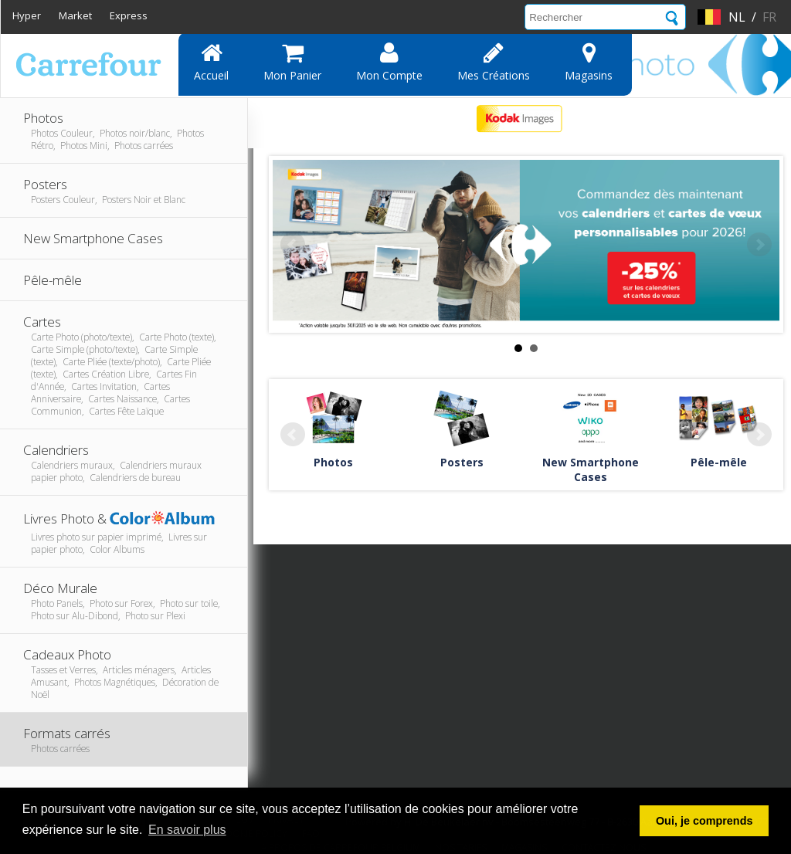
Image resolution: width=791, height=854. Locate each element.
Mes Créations (493, 62)
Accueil (211, 62)
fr (769, 16)
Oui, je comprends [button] (704, 821)
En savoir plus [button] (187, 829)
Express (129, 15)
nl (736, 16)
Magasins (589, 62)
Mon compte (389, 62)
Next (759, 244)
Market (75, 15)
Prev (292, 244)
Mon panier (292, 62)
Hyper (26, 15)
